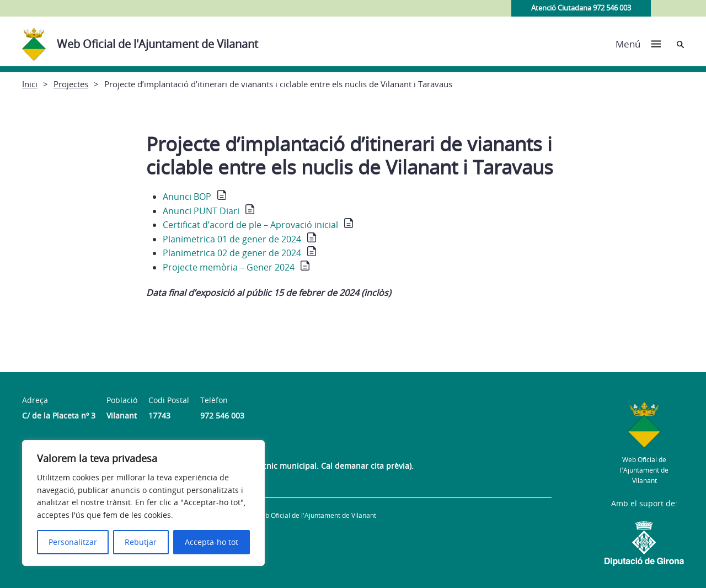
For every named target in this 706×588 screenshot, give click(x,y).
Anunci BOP (187, 196)
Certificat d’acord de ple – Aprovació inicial (250, 225)
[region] (143, 503)
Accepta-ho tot (211, 542)
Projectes (71, 83)
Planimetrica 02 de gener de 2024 (232, 253)
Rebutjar (141, 542)
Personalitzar (73, 542)
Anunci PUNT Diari (201, 211)
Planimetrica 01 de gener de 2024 (232, 239)
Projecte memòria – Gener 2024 (229, 267)
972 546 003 (222, 415)
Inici (30, 83)
